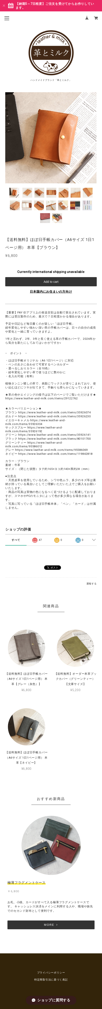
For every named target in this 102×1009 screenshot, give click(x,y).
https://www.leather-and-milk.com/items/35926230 (54, 416)
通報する (91, 583)
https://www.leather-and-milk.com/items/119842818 (55, 453)
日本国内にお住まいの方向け (51, 291)
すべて (16, 540)
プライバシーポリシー (51, 972)
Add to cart (51, 281)
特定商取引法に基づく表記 (51, 979)
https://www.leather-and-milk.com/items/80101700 (54, 438)
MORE (51, 924)
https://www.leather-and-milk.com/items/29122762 (41, 398)
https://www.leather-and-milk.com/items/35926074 (54, 412)
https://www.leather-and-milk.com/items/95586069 (51, 449)
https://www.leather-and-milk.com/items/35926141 (54, 434)
